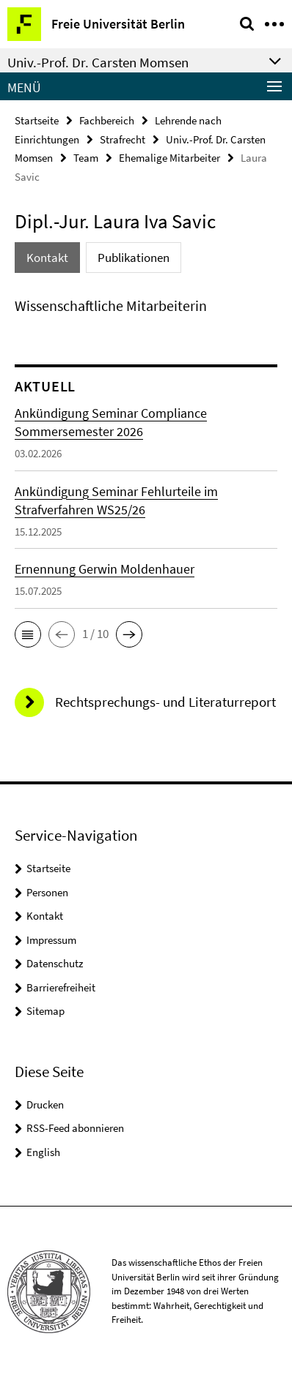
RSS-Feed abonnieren (75, 1128)
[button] (28, 634)
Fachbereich (106, 120)
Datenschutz (54, 963)
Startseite (37, 120)
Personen (47, 892)
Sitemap (45, 1011)
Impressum (51, 940)
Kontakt (44, 916)
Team (85, 158)
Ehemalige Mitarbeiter (169, 158)
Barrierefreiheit (60, 987)
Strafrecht (122, 139)
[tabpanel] (146, 306)
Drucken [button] (45, 1104)
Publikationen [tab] (133, 257)
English (43, 1152)
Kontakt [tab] (47, 257)
